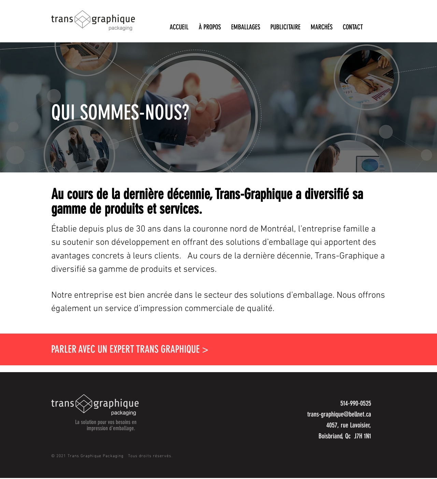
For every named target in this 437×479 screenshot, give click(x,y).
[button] (210, 26)
